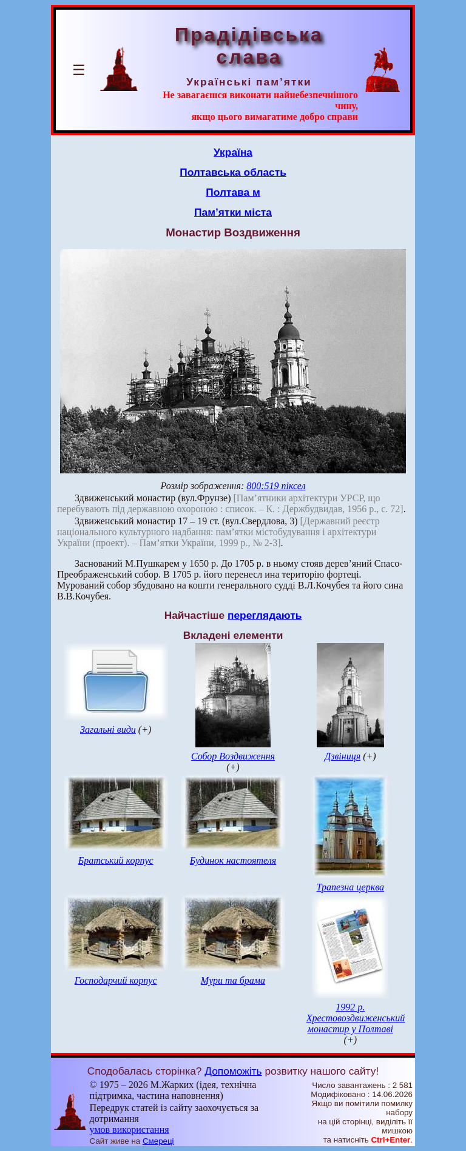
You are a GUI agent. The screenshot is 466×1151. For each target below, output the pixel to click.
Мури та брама (233, 980)
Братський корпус (116, 860)
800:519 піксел (275, 486)
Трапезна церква (350, 887)
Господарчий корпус (116, 980)
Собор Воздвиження (233, 756)
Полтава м (233, 192)
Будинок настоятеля (233, 860)
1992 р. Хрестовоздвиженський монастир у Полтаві (355, 1018)
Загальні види (108, 729)
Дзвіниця (342, 756)
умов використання (129, 1129)
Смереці (158, 1141)
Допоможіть (233, 1071)
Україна (233, 152)
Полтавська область (233, 172)
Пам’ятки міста (233, 212)
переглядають (265, 615)
